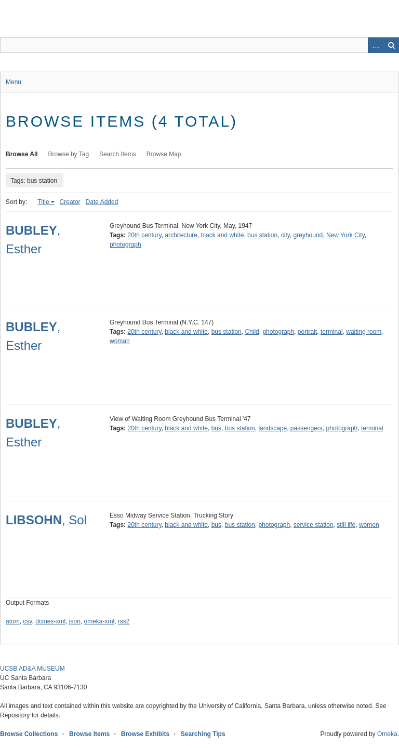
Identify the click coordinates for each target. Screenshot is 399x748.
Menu (13, 82)
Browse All (22, 154)
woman (120, 341)
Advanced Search (375, 45)
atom (13, 621)
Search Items (117, 154)
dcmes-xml (50, 621)
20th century (144, 235)
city (285, 235)
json (75, 621)
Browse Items (89, 734)
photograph (125, 244)
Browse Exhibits (145, 734)
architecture (181, 235)
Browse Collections (29, 734)
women (369, 524)
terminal (332, 331)
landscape (272, 428)
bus (216, 428)
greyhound (308, 235)
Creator (70, 202)
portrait (307, 331)
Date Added (102, 202)
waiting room (363, 331)
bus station (262, 235)
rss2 (124, 621)
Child (252, 331)
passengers (306, 428)
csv (27, 621)
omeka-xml (99, 621)
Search (391, 45)
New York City (345, 235)
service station (314, 524)
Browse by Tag (68, 154)
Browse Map (164, 154)
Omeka (387, 734)
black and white (222, 235)
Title (43, 202)
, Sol (46, 520)
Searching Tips (203, 734)
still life (346, 524)
